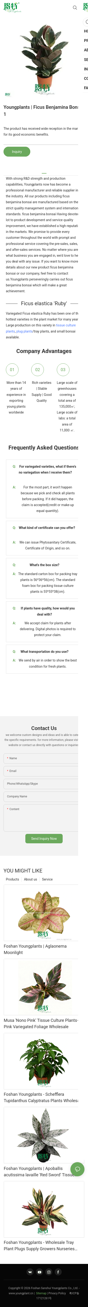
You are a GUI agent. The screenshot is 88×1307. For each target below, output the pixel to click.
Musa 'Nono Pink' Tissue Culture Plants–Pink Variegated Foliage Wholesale (42, 1023)
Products (12, 879)
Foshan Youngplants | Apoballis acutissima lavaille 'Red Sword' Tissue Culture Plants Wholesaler (39, 1172)
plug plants (24, 331)
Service (47, 879)
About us (30, 879)
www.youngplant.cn (21, 1293)
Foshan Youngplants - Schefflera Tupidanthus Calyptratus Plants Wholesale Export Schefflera (43, 1098)
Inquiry (17, 152)
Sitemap (40, 1293)
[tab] (44, 172)
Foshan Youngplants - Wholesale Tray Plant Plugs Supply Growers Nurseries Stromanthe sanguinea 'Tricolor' (39, 1246)
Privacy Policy (59, 1293)
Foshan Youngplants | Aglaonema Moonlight (35, 949)
